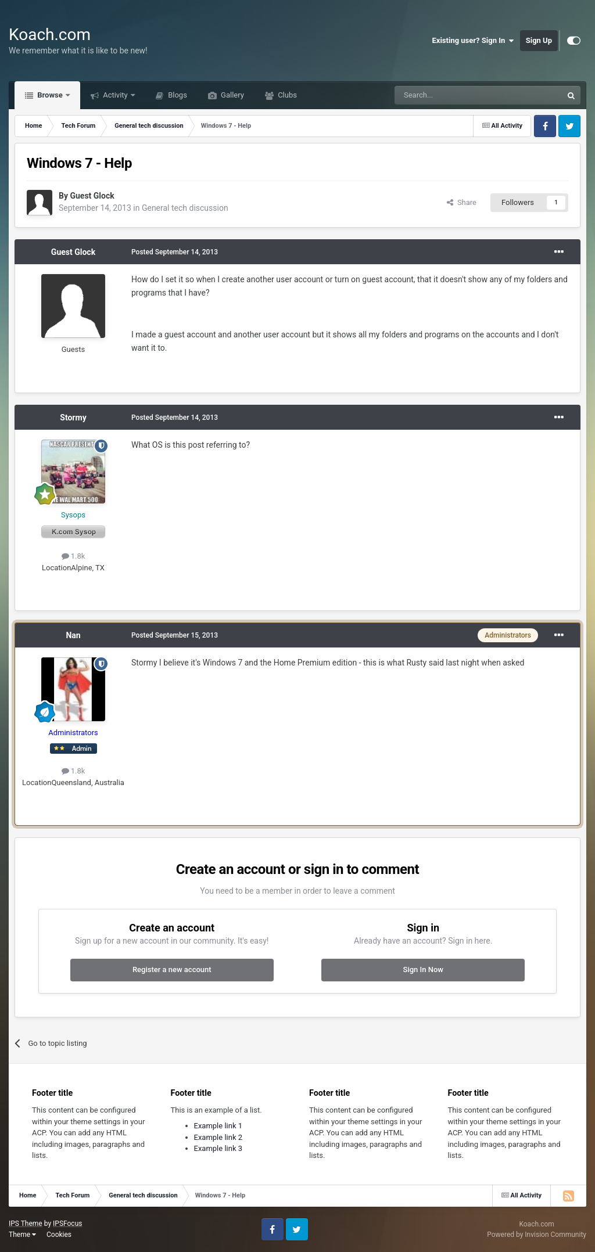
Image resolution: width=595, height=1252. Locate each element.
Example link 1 (218, 1125)
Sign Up (539, 40)
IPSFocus (67, 1223)
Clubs (286, 95)
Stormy (73, 417)
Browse (49, 95)
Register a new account (172, 969)
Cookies (58, 1235)
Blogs (176, 95)
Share (461, 202)
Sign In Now (423, 969)
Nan (73, 635)
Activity (115, 95)
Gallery (231, 95)
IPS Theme (25, 1223)
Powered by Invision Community (536, 1235)
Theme (22, 1235)
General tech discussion (185, 208)
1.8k (73, 556)
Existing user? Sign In (473, 40)
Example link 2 (218, 1137)
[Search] (451, 95)
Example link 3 (218, 1148)
